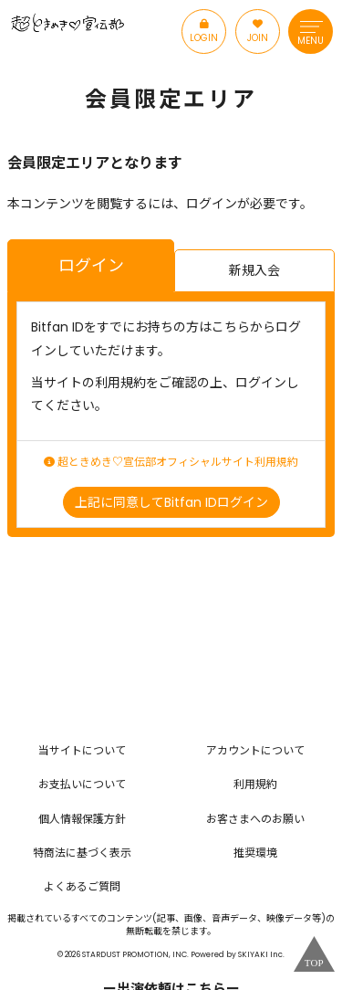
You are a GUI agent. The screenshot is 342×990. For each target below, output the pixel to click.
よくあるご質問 (82, 886)
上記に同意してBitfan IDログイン (171, 502)
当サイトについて (82, 750)
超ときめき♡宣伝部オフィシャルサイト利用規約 (171, 462)
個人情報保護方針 (82, 819)
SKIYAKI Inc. (261, 954)
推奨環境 (255, 852)
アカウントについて (255, 750)
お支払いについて (82, 784)
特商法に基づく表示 (82, 852)
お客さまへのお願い (255, 819)
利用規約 (255, 784)
